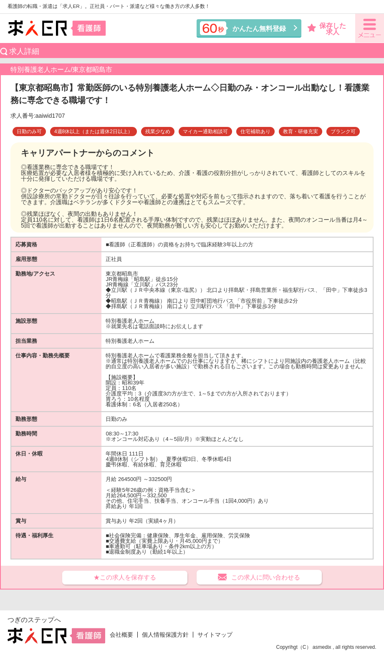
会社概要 (121, 634)
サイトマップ (214, 634)
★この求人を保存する (124, 577)
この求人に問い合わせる (265, 577)
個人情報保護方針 (165, 634)
